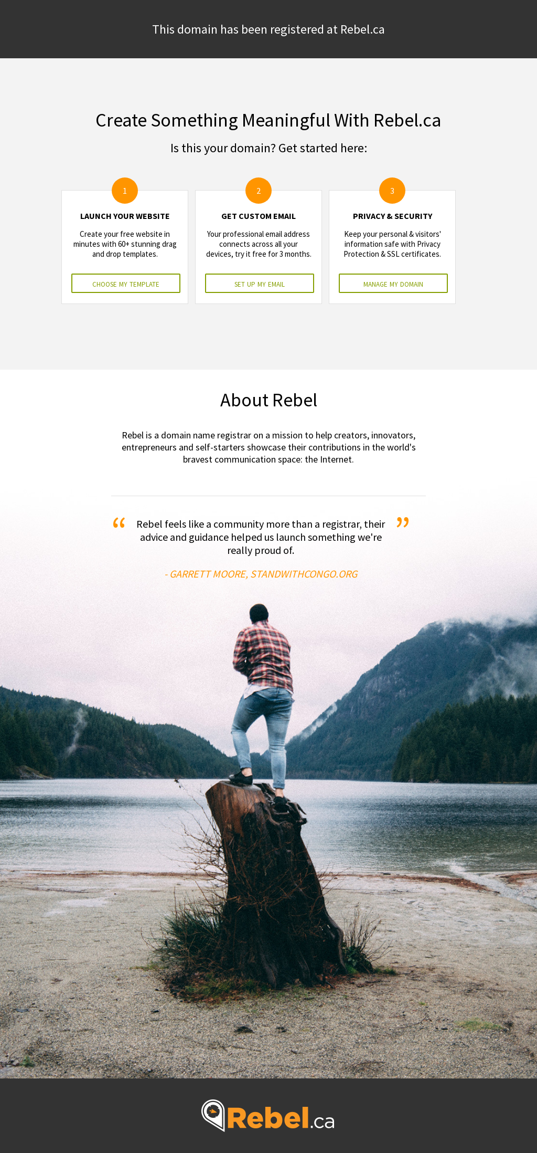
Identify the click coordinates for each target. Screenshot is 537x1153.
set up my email (259, 283)
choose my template (125, 283)
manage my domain (393, 283)
